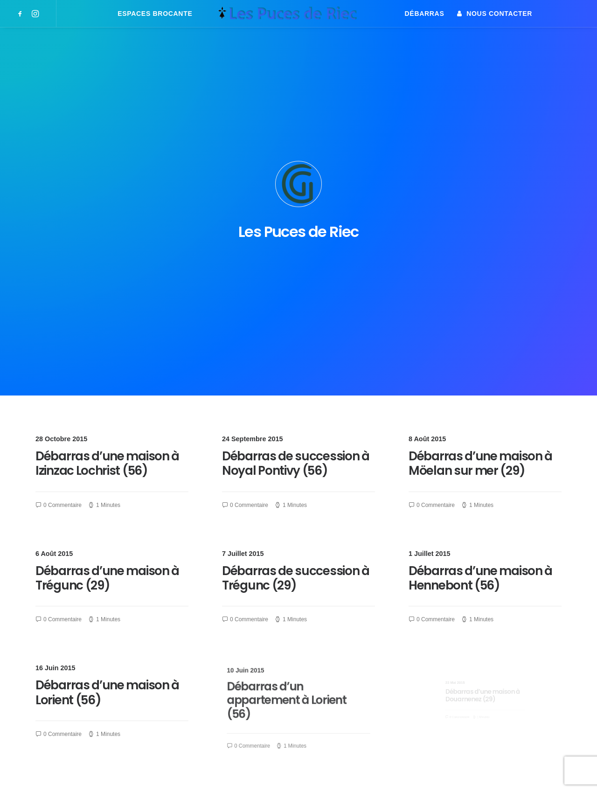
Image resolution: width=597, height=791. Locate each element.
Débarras (424, 13)
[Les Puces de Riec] (298, 13)
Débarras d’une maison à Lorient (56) (109, 495)
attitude (119, 772)
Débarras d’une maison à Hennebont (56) (480, 379)
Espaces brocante (155, 13)
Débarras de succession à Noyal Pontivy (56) (295, 264)
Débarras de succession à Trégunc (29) (295, 378)
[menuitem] (22, 13)
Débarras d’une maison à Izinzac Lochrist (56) (107, 264)
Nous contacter (499, 13)
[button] (22, 13)
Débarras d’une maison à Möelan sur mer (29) (480, 264)
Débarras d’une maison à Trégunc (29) (107, 378)
